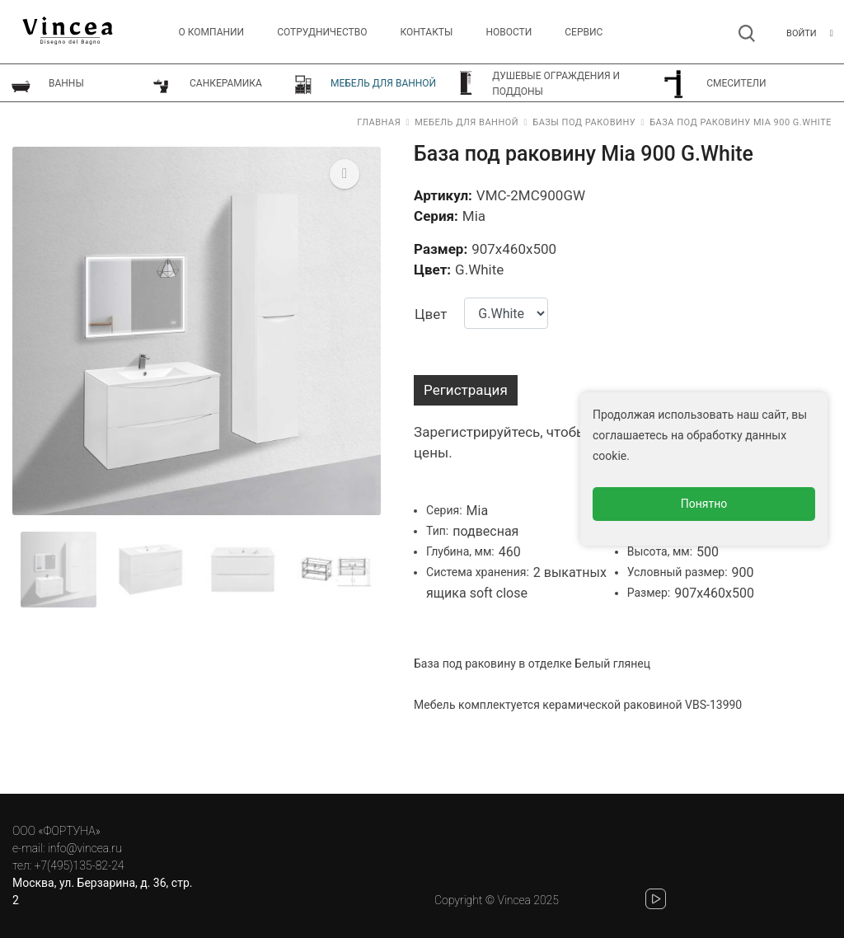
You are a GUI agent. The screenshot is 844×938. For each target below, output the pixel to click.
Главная (379, 122)
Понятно (704, 503)
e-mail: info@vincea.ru (67, 848)
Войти (801, 33)
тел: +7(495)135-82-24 (68, 865)
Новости (508, 32)
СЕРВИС (584, 32)
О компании (212, 32)
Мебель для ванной (466, 122)
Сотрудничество (322, 32)
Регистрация (466, 390)
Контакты (426, 32)
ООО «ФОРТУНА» (56, 830)
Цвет (431, 314)
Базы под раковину (583, 122)
